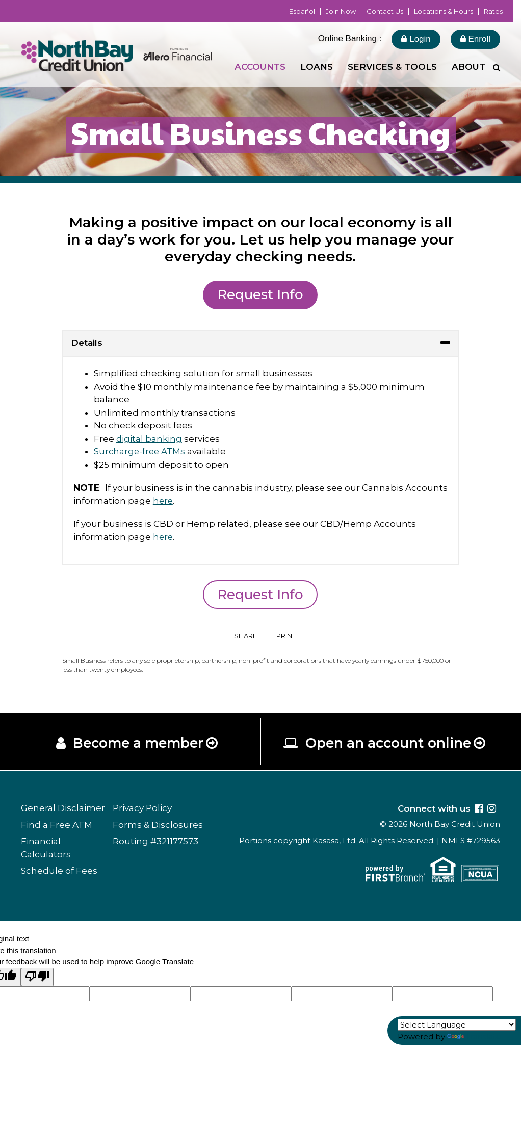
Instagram (491, 809)
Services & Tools (392, 67)
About (468, 67)
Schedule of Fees (59, 872)
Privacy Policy (142, 809)
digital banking (149, 439)
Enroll (475, 39)
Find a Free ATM (56, 826)
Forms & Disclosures (158, 826)
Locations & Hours (443, 11)
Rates (493, 11)
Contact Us (385, 11)
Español (302, 11)
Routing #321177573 (155, 842)
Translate (474, 1036)
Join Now (341, 11)
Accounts (260, 67)
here (163, 501)
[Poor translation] (37, 978)
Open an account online (388, 743)
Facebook (479, 809)
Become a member (138, 743)
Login (415, 39)
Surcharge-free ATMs (141, 451)
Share (245, 636)
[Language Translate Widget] (457, 1025)
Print (287, 636)
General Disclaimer (63, 809)
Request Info (260, 294)
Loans (316, 67)
